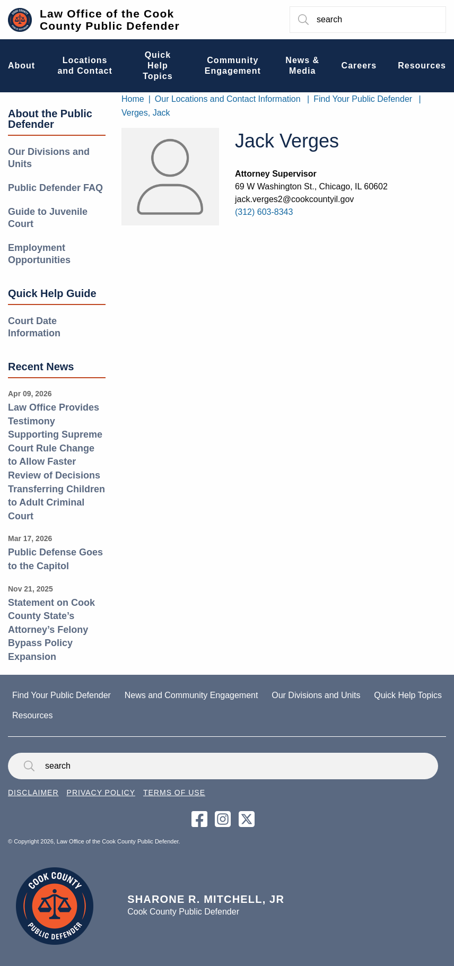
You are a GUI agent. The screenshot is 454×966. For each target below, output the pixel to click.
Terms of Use (174, 792)
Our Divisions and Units (49, 157)
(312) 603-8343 (264, 211)
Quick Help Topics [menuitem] (157, 65)
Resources (32, 715)
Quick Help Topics (408, 695)
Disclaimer (33, 792)
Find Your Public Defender (362, 98)
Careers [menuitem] (359, 65)
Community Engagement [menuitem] (233, 65)
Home (132, 98)
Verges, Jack (145, 112)
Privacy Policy (101, 792)
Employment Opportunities (39, 253)
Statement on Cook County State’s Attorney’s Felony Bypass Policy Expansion (51, 629)
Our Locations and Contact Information (228, 98)
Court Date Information (34, 327)
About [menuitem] (21, 65)
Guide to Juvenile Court (48, 217)
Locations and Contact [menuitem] (84, 65)
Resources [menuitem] (422, 65)
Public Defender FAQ (55, 187)
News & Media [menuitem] (302, 65)
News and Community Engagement (191, 695)
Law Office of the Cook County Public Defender (110, 19)
